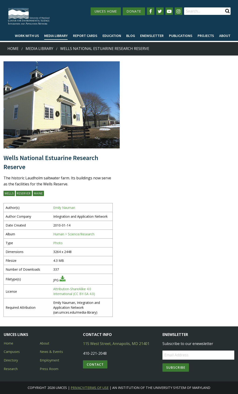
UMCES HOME (106, 11)
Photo (58, 243)
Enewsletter (152, 35)
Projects (206, 35)
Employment (49, 360)
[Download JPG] (63, 280)
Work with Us (27, 35)
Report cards (85, 35)
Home (13, 48)
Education (111, 35)
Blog (130, 35)
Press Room (49, 369)
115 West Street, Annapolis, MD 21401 (116, 343)
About (225, 35)
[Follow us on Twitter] (160, 11)
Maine (38, 193)
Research (11, 369)
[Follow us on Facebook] (150, 11)
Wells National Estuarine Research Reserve (104, 48)
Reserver (24, 193)
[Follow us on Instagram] (178, 11)
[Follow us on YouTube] (169, 11)
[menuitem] (27, 36)
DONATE (134, 11)
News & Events (51, 351)
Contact (95, 364)
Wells (9, 193)
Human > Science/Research (73, 234)
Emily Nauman (64, 207)
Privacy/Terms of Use (90, 387)
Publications (180, 35)
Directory (11, 360)
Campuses (12, 351)
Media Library (56, 35)
